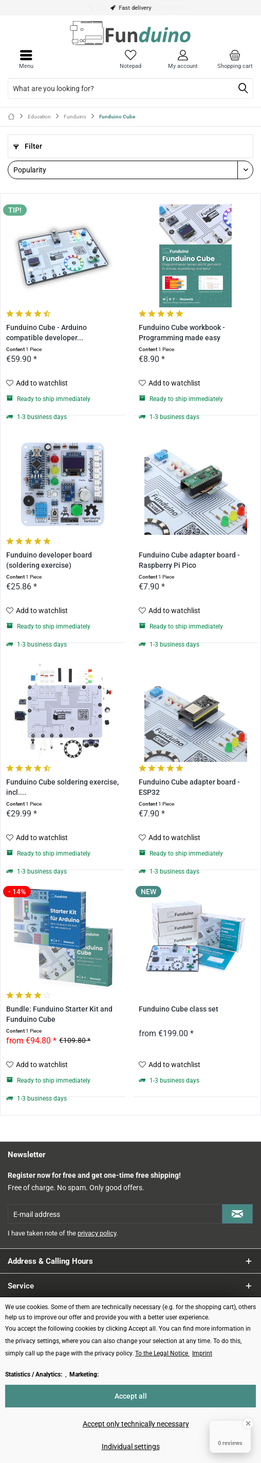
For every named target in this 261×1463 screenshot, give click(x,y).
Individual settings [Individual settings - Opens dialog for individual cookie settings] (131, 1446)
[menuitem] (235, 59)
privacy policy (97, 1233)
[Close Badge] (248, 1423)
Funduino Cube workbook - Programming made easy (182, 332)
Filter (27, 146)
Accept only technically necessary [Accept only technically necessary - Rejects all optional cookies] (136, 1424)
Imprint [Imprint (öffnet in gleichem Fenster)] (202, 1353)
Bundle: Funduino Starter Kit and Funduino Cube (59, 1014)
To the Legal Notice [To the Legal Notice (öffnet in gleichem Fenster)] (162, 1353)
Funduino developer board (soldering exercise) (49, 560)
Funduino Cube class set (178, 1009)
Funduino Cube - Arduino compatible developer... (46, 332)
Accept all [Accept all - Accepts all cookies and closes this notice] (131, 1396)
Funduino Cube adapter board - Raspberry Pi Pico (189, 560)
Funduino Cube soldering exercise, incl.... (62, 787)
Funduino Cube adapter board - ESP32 (189, 787)
